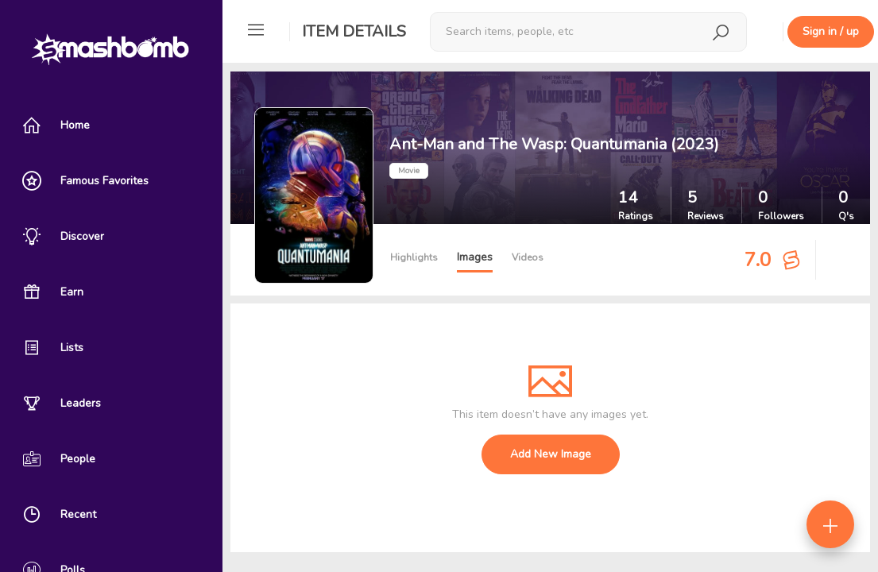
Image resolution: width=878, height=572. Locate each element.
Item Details (354, 31)
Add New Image (550, 454)
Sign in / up (831, 31)
